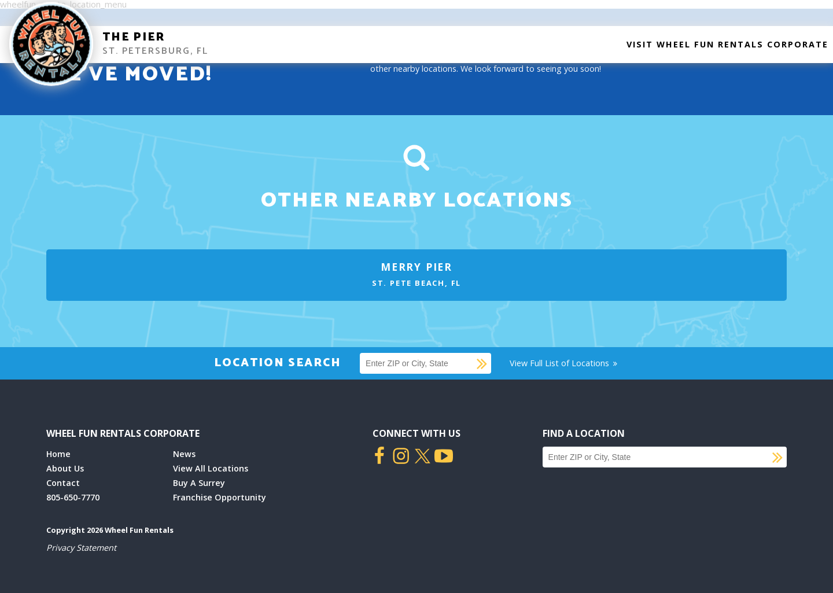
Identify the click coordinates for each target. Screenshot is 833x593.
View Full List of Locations (564, 363)
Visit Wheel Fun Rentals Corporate (727, 44)
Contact (63, 482)
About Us (65, 468)
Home (58, 453)
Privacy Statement (81, 547)
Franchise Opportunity (219, 497)
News (184, 453)
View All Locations (210, 468)
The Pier (133, 37)
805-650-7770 (72, 497)
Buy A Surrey (199, 482)
